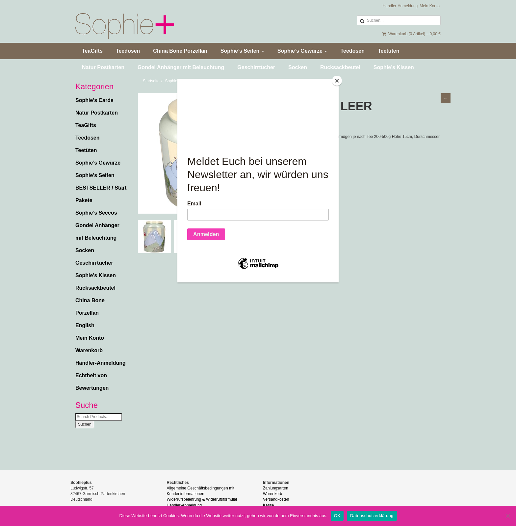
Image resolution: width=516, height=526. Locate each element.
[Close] (337, 81)
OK (337, 515)
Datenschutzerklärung (371, 515)
